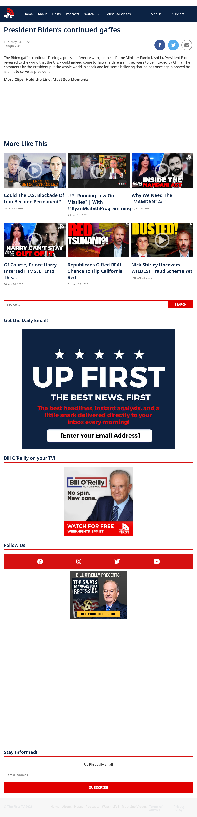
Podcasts (72, 14)
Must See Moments (71, 79)
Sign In (156, 14)
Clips (19, 79)
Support (178, 14)
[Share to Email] (186, 45)
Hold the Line (38, 79)
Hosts (56, 14)
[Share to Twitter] (173, 45)
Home (28, 14)
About (42, 14)
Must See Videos (118, 14)
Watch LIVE (92, 14)
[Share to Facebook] (159, 45)
